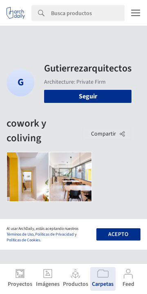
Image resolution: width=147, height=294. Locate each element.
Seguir (88, 96)
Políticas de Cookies (23, 240)
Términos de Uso (20, 234)
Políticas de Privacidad (54, 234)
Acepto (118, 234)
